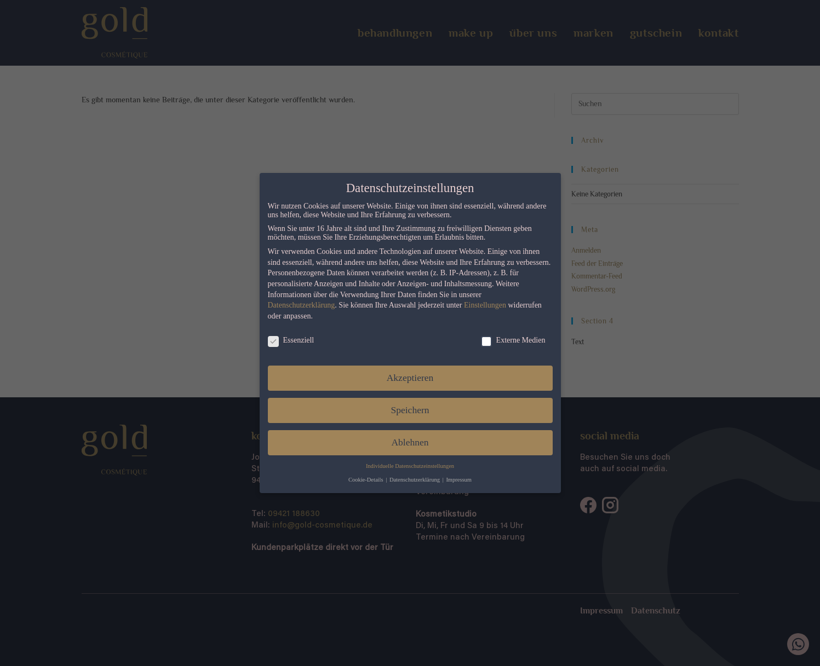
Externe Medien (509, 340)
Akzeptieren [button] (405, 377)
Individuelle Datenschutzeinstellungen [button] (406, 466)
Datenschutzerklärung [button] (412, 480)
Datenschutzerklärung (297, 305)
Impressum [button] (455, 480)
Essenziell (286, 340)
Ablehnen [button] (406, 442)
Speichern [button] (406, 409)
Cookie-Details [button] (363, 480)
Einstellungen (481, 305)
